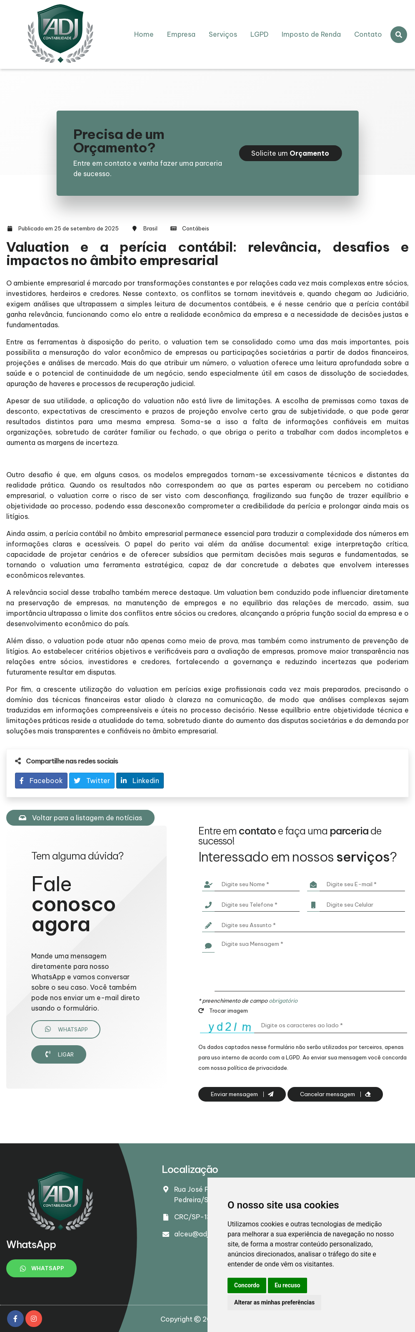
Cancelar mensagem (335, 1094)
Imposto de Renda (311, 34)
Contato (368, 34)
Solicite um (290, 153)
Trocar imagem (223, 1010)
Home (144, 34)
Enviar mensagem (242, 1094)
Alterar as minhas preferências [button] (274, 1302)
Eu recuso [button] (287, 1285)
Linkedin (140, 780)
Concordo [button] (247, 1285)
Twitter (92, 780)
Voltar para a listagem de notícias (80, 818)
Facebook (41, 780)
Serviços (223, 34)
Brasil (150, 228)
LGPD (259, 34)
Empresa (181, 34)
